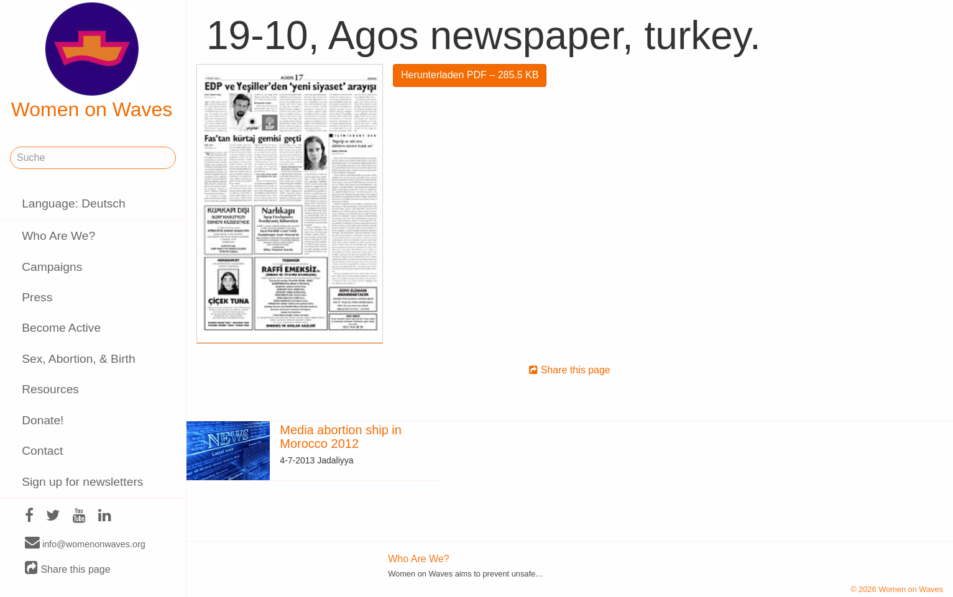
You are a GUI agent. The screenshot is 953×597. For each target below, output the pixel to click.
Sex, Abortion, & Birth (78, 358)
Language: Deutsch (73, 203)
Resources (50, 389)
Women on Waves (92, 61)
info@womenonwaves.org (85, 543)
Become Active (61, 327)
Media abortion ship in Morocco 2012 (341, 436)
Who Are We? (58, 235)
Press (37, 297)
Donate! (42, 420)
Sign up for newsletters (82, 481)
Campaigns (52, 266)
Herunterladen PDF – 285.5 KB (469, 75)
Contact (42, 450)
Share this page (68, 568)
